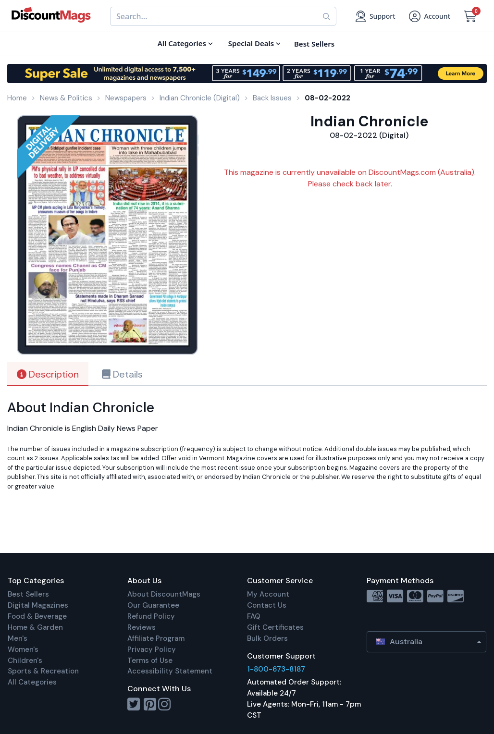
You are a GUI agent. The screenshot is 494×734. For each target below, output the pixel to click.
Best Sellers (28, 594)
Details (122, 374)
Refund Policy (151, 616)
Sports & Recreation (43, 671)
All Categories (32, 682)
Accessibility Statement (169, 671)
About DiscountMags (163, 594)
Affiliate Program (156, 638)
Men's (17, 638)
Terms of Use (150, 660)
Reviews (141, 627)
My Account (268, 594)
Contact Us (266, 605)
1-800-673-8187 (276, 669)
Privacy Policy (151, 649)
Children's (25, 660)
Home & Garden (35, 627)
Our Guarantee (153, 605)
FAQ (253, 616)
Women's (23, 649)
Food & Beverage (37, 616)
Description (48, 374)
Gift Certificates (275, 627)
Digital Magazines (38, 605)
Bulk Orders (267, 638)
